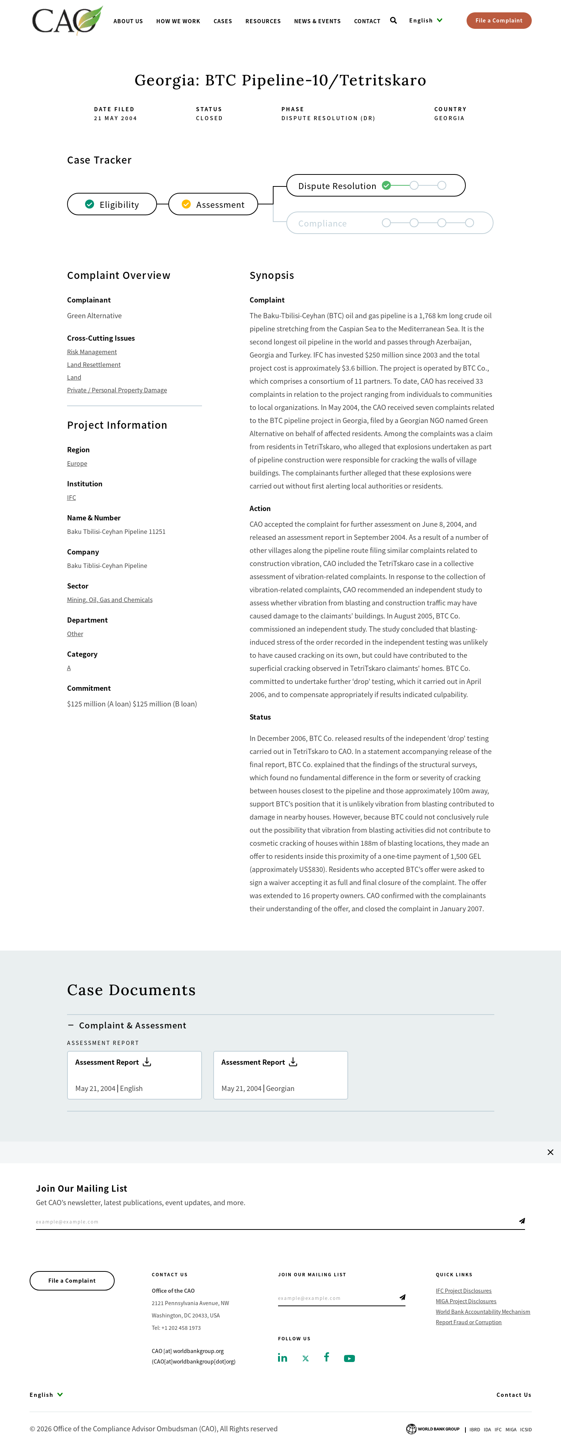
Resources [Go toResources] (263, 21)
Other (75, 633)
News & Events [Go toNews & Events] (317, 21)
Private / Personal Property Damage (117, 389)
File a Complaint (499, 20)
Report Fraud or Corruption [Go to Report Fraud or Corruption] (469, 1322)
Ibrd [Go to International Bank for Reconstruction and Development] (475, 1429)
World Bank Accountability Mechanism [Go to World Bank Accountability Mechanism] (483, 1311)
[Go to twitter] (305, 1358)
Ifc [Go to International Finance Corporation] (498, 1429)
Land (74, 377)
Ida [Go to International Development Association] (487, 1429)
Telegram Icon (522, 1220)
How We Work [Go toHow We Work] (178, 21)
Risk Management (92, 351)
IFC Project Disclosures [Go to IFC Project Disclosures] (464, 1290)
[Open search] (393, 20)
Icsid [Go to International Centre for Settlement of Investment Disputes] (526, 1429)
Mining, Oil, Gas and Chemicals (110, 599)
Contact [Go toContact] (367, 21)
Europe (77, 463)
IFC (71, 497)
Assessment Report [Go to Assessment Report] (134, 1075)
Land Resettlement (94, 364)
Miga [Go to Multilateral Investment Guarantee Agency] (511, 1429)
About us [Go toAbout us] (128, 21)
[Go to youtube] (349, 1358)
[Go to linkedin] (282, 1356)
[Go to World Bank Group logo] (432, 1427)
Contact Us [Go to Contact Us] (514, 1394)
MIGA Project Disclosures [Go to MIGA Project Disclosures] (466, 1301)
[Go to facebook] (326, 1356)
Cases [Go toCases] (223, 21)
